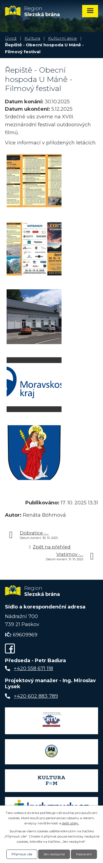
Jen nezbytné (54, 854)
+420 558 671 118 (33, 668)
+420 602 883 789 (36, 696)
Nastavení (84, 854)
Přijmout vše (22, 854)
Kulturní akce (62, 38)
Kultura (32, 38)
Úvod (10, 38)
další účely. (70, 823)
